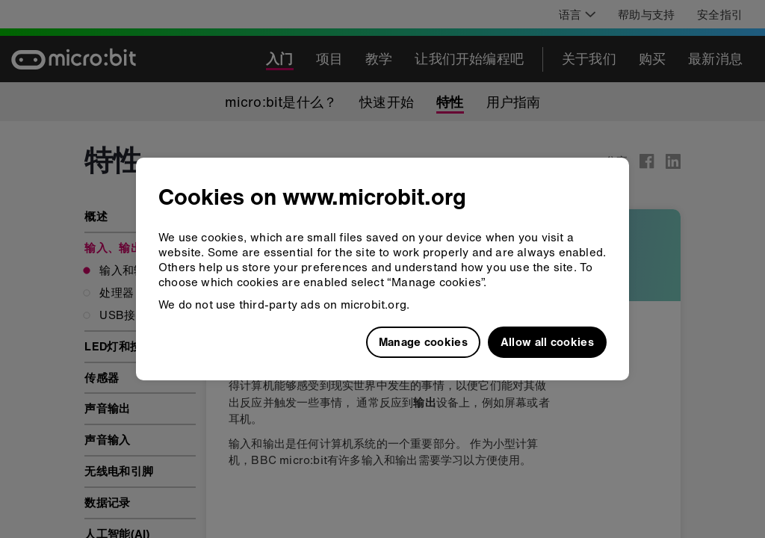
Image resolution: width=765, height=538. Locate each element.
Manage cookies (423, 341)
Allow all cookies (547, 341)
